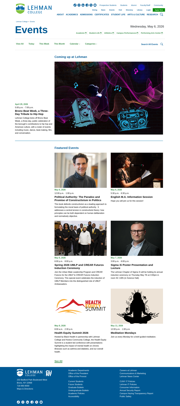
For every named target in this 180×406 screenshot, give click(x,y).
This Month (59, 44)
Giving (94, 10)
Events (112, 10)
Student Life (95, 33)
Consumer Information (130, 387)
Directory (129, 10)
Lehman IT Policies (128, 384)
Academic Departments (78, 370)
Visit (120, 10)
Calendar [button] (75, 44)
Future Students (75, 384)
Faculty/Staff (145, 5)
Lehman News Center (129, 376)
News (103, 10)
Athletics (109, 33)
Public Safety (125, 396)
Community (159, 5)
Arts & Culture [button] (136, 15)
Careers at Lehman (128, 370)
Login (148, 10)
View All (20, 44)
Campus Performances (127, 33)
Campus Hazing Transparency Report (136, 393)
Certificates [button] (102, 15)
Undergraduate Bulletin (78, 390)
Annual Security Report (130, 390)
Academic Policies (76, 393)
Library (139, 10)
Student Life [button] (118, 15)
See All (58, 361)
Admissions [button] (86, 15)
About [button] (60, 15)
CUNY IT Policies (127, 381)
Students (124, 5)
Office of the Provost (77, 376)
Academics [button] (72, 15)
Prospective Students (107, 5)
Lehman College (22, 22)
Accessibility (73, 396)
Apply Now (159, 10)
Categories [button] (91, 44)
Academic (81, 33)
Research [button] (152, 15)
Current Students (75, 381)
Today (31, 44)
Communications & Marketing (133, 373)
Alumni (133, 5)
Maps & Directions (25, 389)
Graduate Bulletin (76, 387)
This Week (44, 44)
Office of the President (78, 373)
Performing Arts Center (152, 33)
